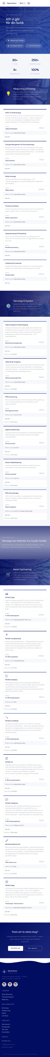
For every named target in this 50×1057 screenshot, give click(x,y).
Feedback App (6, 1010)
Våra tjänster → (33, 951)
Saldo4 (4, 1013)
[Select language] (22, 3)
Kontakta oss (15, 951)
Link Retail (5, 1016)
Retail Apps (5, 1008)
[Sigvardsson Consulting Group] (9, 3)
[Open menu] (28, 3)
